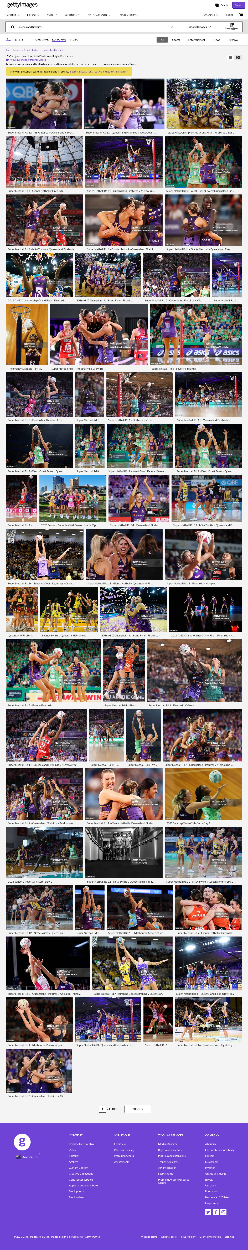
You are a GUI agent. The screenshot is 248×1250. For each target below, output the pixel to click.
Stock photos (77, 1191)
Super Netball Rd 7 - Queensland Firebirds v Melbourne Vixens (202, 764)
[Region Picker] (27, 1157)
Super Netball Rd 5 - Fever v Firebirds (174, 368)
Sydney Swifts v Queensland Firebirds (64, 635)
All (162, 39)
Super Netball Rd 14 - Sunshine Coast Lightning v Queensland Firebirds (49, 583)
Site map (229, 1236)
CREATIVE (42, 39)
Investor (210, 1167)
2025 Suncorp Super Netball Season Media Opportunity (74, 525)
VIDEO (74, 39)
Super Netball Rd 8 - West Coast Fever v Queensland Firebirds (202, 190)
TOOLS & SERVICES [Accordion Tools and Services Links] (170, 1135)
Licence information (210, 1236)
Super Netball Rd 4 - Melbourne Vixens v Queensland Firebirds (45, 1045)
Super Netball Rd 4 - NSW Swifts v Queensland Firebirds (41, 249)
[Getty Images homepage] (22, 5)
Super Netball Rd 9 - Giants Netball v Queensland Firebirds (211, 932)
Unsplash (210, 1185)
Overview (120, 1143)
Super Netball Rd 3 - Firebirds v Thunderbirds (35, 420)
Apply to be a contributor (84, 1185)
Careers (209, 1155)
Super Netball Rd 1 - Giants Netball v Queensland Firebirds (122, 249)
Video (72, 1149)
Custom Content (78, 1167)
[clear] (174, 27)
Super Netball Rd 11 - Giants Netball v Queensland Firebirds (122, 583)
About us (210, 1143)
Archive (73, 1161)
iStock (209, 1179)
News (216, 39)
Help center (212, 1203)
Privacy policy (188, 1236)
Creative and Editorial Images (109, 71)
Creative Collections (81, 1173)
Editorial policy (169, 1236)
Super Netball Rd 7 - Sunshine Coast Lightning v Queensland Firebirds (134, 993)
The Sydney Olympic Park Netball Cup (30, 368)
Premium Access (124, 1155)
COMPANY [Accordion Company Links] (212, 1135)
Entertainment (196, 39)
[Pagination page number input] (102, 1109)
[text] (94, 27)
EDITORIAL (59, 39)
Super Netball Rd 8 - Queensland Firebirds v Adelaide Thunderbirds (47, 993)
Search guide (165, 1173)
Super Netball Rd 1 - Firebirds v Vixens (99, 420)
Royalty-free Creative (82, 1143)
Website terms (149, 1236)
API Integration (167, 1167)
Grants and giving (215, 1173)
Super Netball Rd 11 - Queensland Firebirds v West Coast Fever (123, 132)
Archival (233, 39)
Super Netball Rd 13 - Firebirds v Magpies (191, 583)
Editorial (74, 1155)
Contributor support (81, 1179)
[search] (14, 27)
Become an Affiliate (217, 1197)
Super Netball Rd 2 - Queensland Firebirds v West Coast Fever (181, 300)
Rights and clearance (170, 1149)
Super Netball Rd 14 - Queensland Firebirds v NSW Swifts (42, 764)
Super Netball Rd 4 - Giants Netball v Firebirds (35, 190)
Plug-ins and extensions (172, 1155)
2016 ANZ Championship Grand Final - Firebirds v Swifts (201, 132)
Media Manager (167, 1143)
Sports (176, 39)
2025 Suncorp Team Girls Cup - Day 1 (188, 823)
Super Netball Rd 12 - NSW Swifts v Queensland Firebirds (42, 132)
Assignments (121, 1161)
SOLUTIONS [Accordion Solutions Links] (122, 1135)
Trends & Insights (168, 1161)
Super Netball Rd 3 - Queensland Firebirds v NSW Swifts (109, 1045)
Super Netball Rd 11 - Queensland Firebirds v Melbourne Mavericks (127, 190)
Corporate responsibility (219, 1149)
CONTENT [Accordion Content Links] (76, 1135)
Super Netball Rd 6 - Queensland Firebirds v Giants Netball (42, 1096)
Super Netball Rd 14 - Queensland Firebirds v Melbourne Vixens (147, 525)
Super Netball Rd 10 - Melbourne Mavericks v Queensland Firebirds (148, 932)
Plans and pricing (124, 1149)
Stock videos (76, 1197)
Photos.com (212, 1191)
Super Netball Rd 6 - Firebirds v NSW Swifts (77, 368)
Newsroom (211, 1161)
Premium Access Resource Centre (173, 1181)
